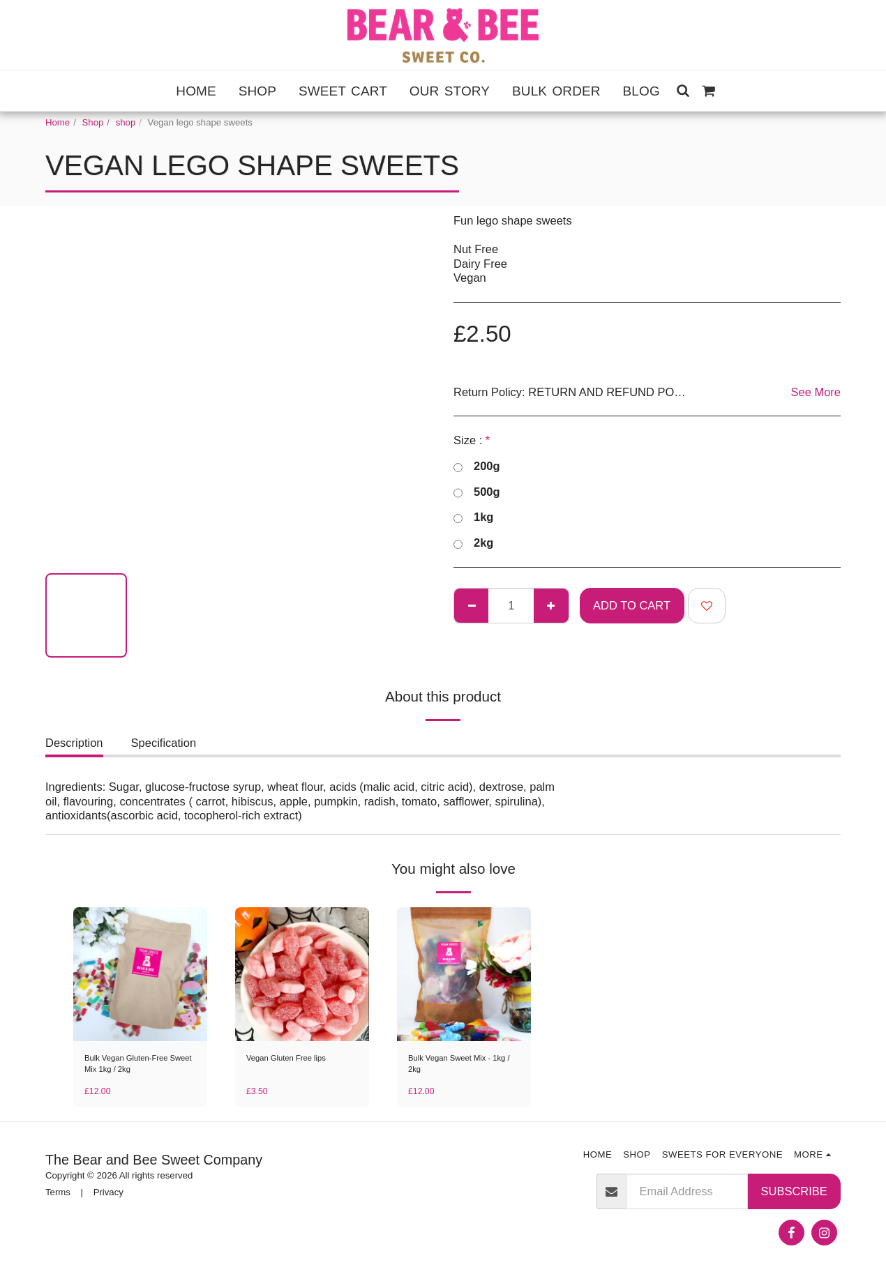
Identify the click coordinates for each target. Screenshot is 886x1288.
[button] (683, 90)
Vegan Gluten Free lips (293, 1059)
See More (815, 392)
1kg (473, 517)
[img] (140, 974)
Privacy (108, 1196)
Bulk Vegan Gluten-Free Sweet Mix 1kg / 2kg (133, 1066)
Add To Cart (631, 605)
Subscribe (794, 1195)
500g (476, 492)
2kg (473, 543)
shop (126, 122)
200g (476, 466)
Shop (93, 122)
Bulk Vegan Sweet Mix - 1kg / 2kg (456, 1066)
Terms (57, 1196)
